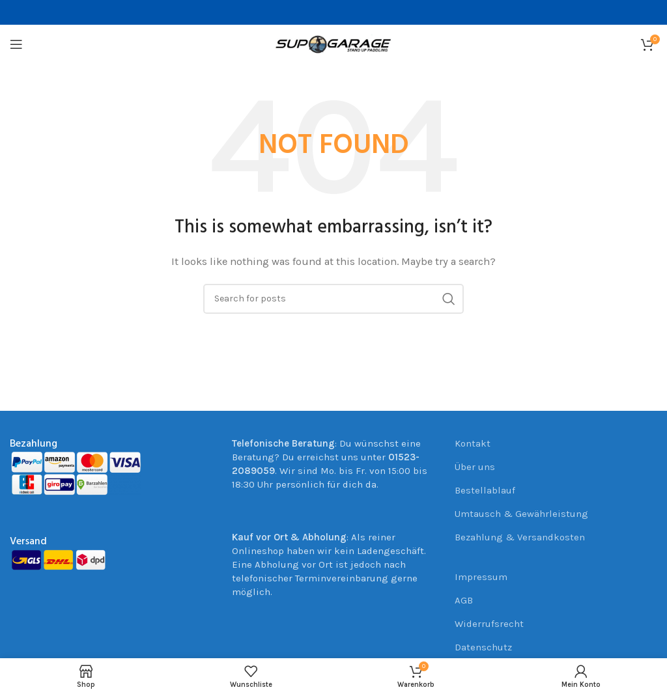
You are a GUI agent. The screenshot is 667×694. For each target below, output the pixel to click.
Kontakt (472, 443)
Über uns (475, 467)
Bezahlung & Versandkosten (520, 537)
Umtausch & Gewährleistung (521, 514)
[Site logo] (333, 43)
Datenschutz (483, 647)
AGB (464, 600)
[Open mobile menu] (16, 44)
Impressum (481, 577)
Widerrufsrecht (489, 624)
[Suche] (333, 299)
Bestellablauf (485, 490)
